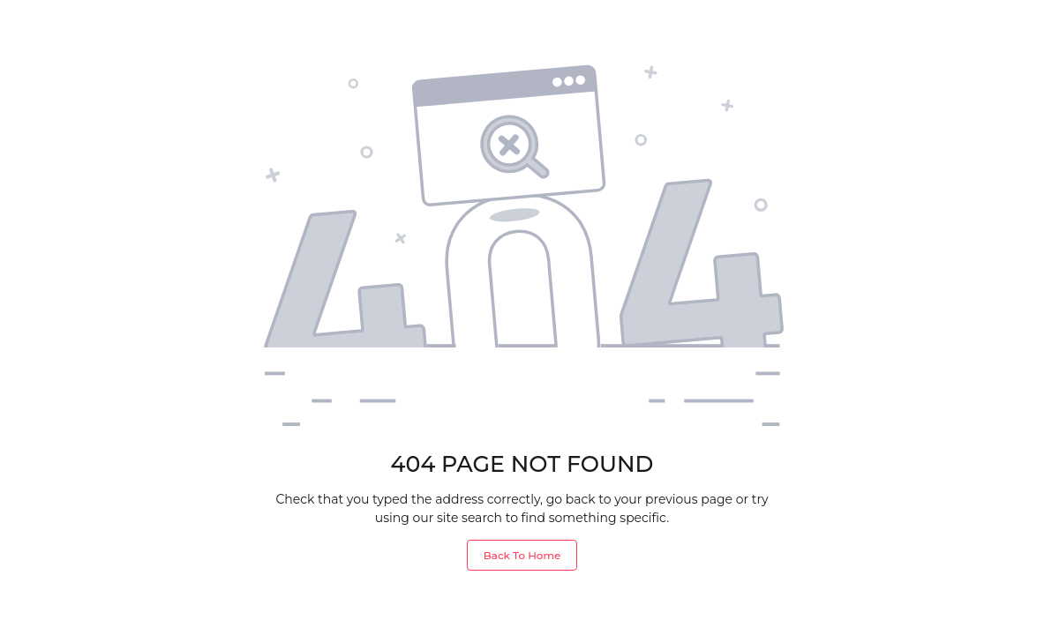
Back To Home (522, 555)
